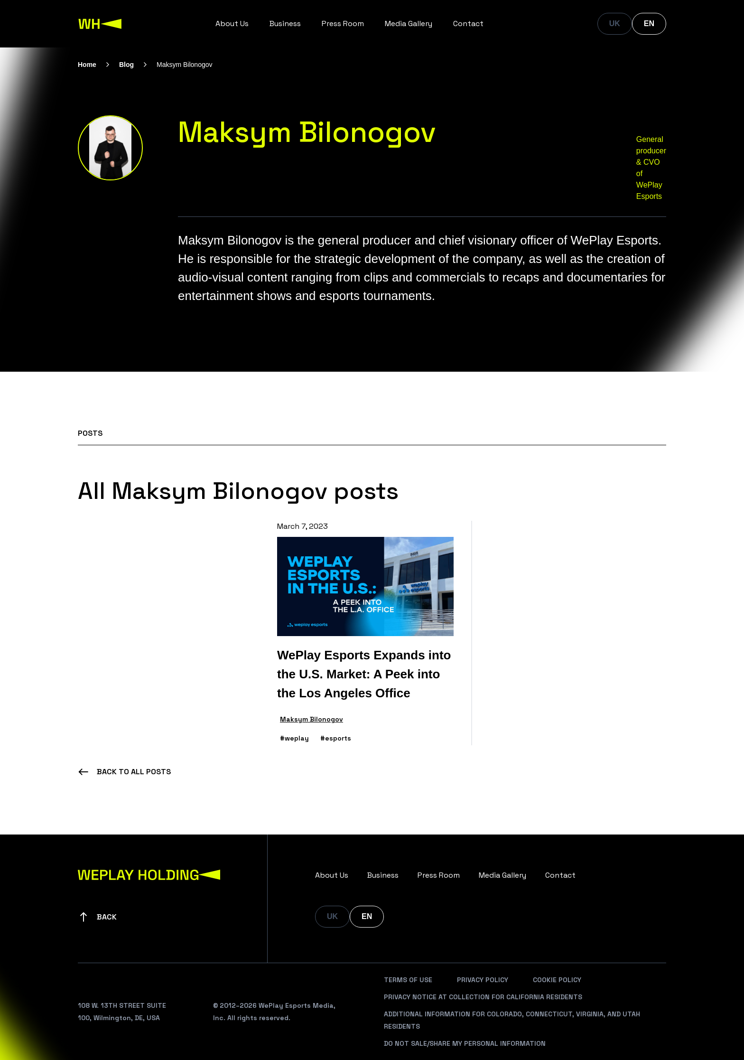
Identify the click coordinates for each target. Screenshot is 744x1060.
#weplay (294, 738)
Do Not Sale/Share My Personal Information (465, 1043)
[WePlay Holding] (100, 24)
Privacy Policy (482, 980)
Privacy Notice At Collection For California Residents (483, 997)
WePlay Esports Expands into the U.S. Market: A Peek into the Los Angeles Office (364, 674)
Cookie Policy (557, 980)
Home (87, 64)
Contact (468, 23)
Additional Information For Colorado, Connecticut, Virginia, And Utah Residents (512, 1020)
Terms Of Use (408, 980)
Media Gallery (408, 23)
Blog (126, 64)
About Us (232, 23)
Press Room (343, 23)
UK (614, 23)
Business (285, 23)
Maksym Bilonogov (311, 719)
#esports (335, 738)
